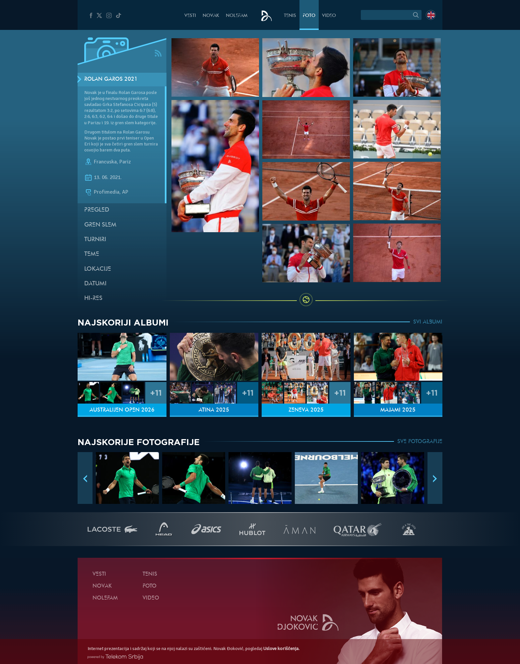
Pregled (96, 210)
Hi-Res (93, 298)
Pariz (125, 161)
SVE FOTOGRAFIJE (419, 441)
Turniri (95, 240)
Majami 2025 (398, 410)
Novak (211, 15)
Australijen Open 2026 (122, 410)
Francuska (105, 161)
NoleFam (236, 15)
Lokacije (97, 269)
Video (329, 15)
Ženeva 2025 (306, 410)
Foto (309, 15)
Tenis (290, 15)
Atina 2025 (214, 410)
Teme (91, 254)
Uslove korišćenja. (281, 648)
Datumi (95, 284)
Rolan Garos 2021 (111, 79)
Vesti (190, 15)
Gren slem (100, 225)
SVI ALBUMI (427, 322)
